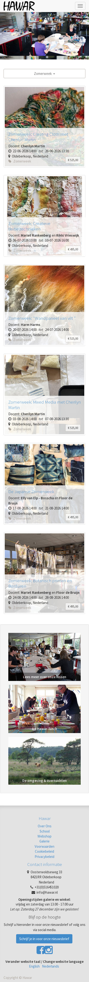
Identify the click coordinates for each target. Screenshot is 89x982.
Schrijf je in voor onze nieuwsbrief (44, 939)
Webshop (44, 836)
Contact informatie (44, 864)
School (45, 831)
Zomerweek (44, 73)
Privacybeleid (44, 856)
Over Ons (45, 826)
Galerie (44, 841)
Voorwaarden (44, 846)
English (34, 966)
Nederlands (50, 966)
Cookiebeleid (44, 851)
